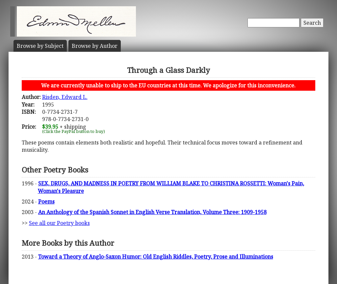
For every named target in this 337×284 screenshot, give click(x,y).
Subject (40, 45)
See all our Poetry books (59, 223)
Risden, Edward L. (65, 97)
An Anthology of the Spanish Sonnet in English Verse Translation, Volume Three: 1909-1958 (152, 212)
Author (94, 45)
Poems (46, 201)
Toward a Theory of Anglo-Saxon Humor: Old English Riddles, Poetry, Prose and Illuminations (155, 256)
